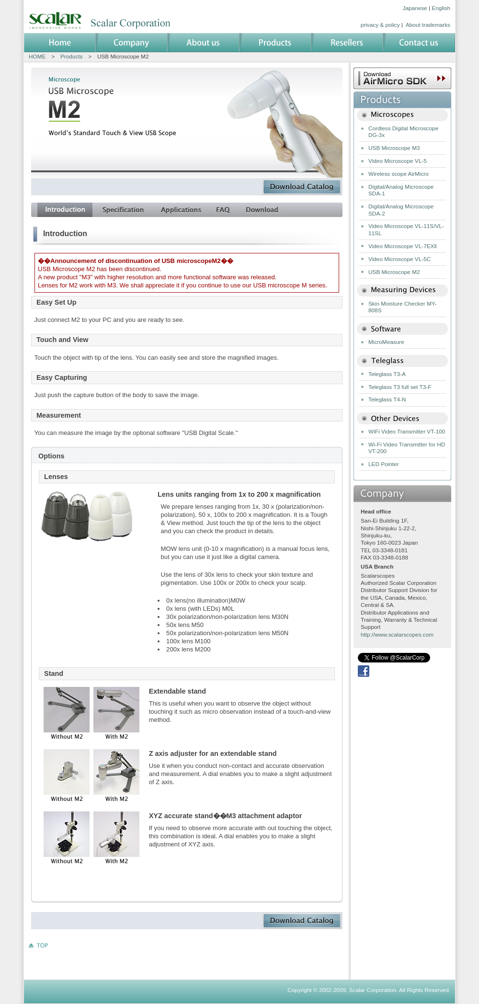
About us (204, 42)
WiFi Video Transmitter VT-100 (406, 431)
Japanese (415, 8)
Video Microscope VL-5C (399, 259)
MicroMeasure (386, 342)
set (122, 210)
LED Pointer (383, 464)
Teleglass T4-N (387, 399)
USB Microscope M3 (394, 148)
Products (275, 42)
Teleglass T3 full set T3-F (399, 387)
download (262, 210)
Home (60, 42)
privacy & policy (380, 25)
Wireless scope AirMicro (398, 174)
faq (223, 210)
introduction (64, 210)
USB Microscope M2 (394, 272)
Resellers (347, 42)
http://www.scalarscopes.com (397, 634)
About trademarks (428, 25)
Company (132, 42)
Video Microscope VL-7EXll (402, 246)
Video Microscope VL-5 (397, 161)
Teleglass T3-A (387, 374)
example (180, 210)
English (441, 8)
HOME (37, 56)
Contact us (419, 42)
